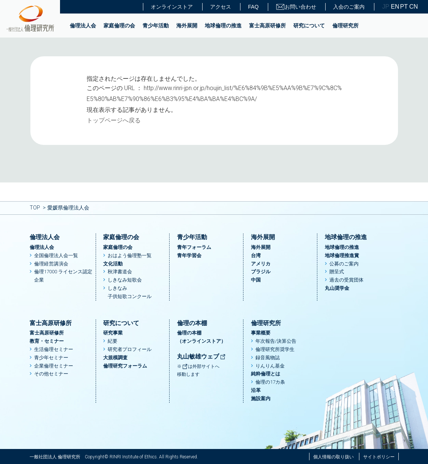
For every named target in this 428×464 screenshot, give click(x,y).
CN (413, 7)
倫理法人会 (83, 26)
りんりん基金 (270, 366)
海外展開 (186, 26)
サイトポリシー (379, 456)
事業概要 (260, 333)
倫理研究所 (345, 26)
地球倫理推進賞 (342, 255)
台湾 (256, 255)
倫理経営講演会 (51, 264)
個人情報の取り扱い (333, 456)
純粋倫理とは (265, 374)
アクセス (220, 7)
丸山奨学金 (337, 288)
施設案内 (260, 398)
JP (385, 7)
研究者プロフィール (130, 349)
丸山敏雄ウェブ (201, 356)
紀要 (112, 341)
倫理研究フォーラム (125, 366)
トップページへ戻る (114, 120)
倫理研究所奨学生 (274, 349)
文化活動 (113, 264)
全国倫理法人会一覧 (56, 255)
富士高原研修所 (267, 26)
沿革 (256, 390)
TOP (35, 208)
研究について (309, 26)
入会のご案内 (349, 7)
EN (394, 7)
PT (404, 7)
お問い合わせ (296, 7)
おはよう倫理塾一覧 (130, 255)
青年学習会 (189, 255)
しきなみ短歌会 (125, 280)
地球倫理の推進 (223, 26)
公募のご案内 (344, 264)
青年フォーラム (194, 247)
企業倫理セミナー (53, 366)
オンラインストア (172, 7)
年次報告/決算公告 (275, 341)
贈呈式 (336, 271)
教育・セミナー (47, 341)
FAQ (253, 7)
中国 (256, 280)
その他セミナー (51, 374)
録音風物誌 (267, 357)
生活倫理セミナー (53, 349)
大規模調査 (115, 357)
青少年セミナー (51, 357)
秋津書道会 (120, 271)
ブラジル (260, 271)
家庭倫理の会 (119, 26)
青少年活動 (156, 26)
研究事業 (113, 333)
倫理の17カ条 (270, 382)
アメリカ (260, 264)
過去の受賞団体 (346, 280)
